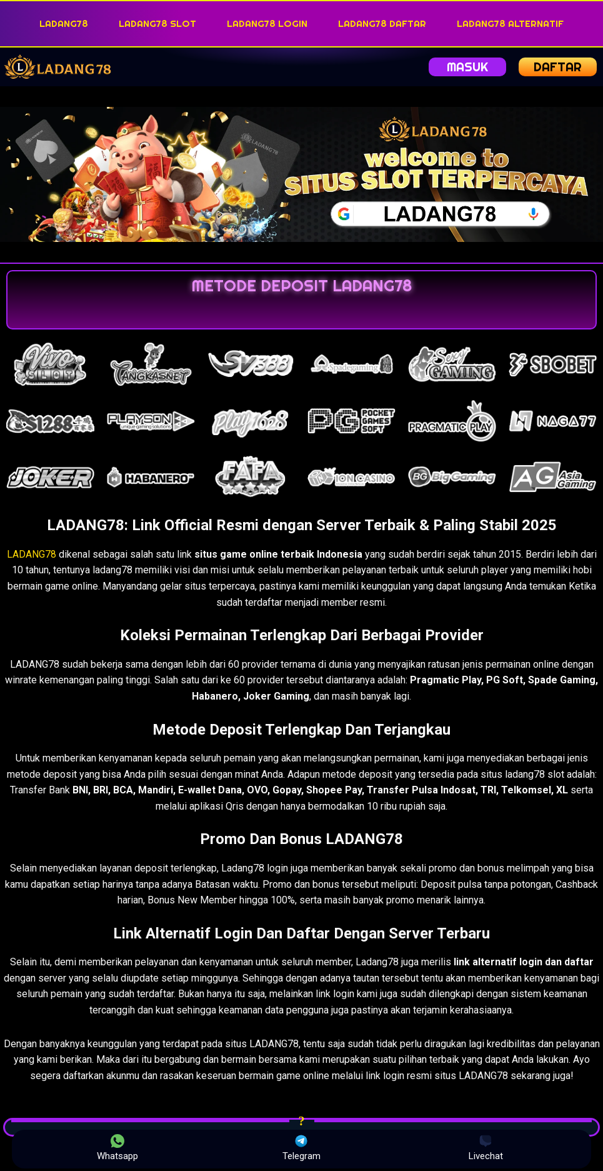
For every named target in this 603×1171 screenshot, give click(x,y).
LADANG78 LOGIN (267, 23)
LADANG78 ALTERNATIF (510, 23)
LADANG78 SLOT (157, 23)
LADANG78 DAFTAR (382, 23)
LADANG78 (63, 23)
